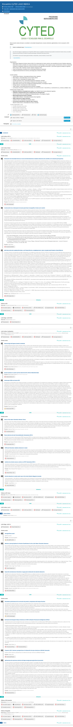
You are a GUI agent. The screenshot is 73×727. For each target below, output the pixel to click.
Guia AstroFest (17, 58)
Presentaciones (28, 47)
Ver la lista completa (16, 124)
